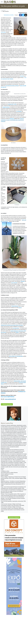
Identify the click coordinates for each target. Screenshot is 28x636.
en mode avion (16, 328)
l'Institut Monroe (14, 306)
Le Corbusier (18, 111)
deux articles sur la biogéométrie (16, 356)
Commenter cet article (9, 14)
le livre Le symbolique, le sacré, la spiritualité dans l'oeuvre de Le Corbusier (12, 120)
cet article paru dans (12, 85)
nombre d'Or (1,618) (12, 104)
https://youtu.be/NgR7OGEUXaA (7, 396)
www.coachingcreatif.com (10, 399)
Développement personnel (22, 12)
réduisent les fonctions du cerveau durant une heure (12, 325)
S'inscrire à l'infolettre (14, 517)
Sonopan (22, 76)
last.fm (20, 307)
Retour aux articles (7, 404)
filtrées (17, 332)
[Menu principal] (2, 2)
